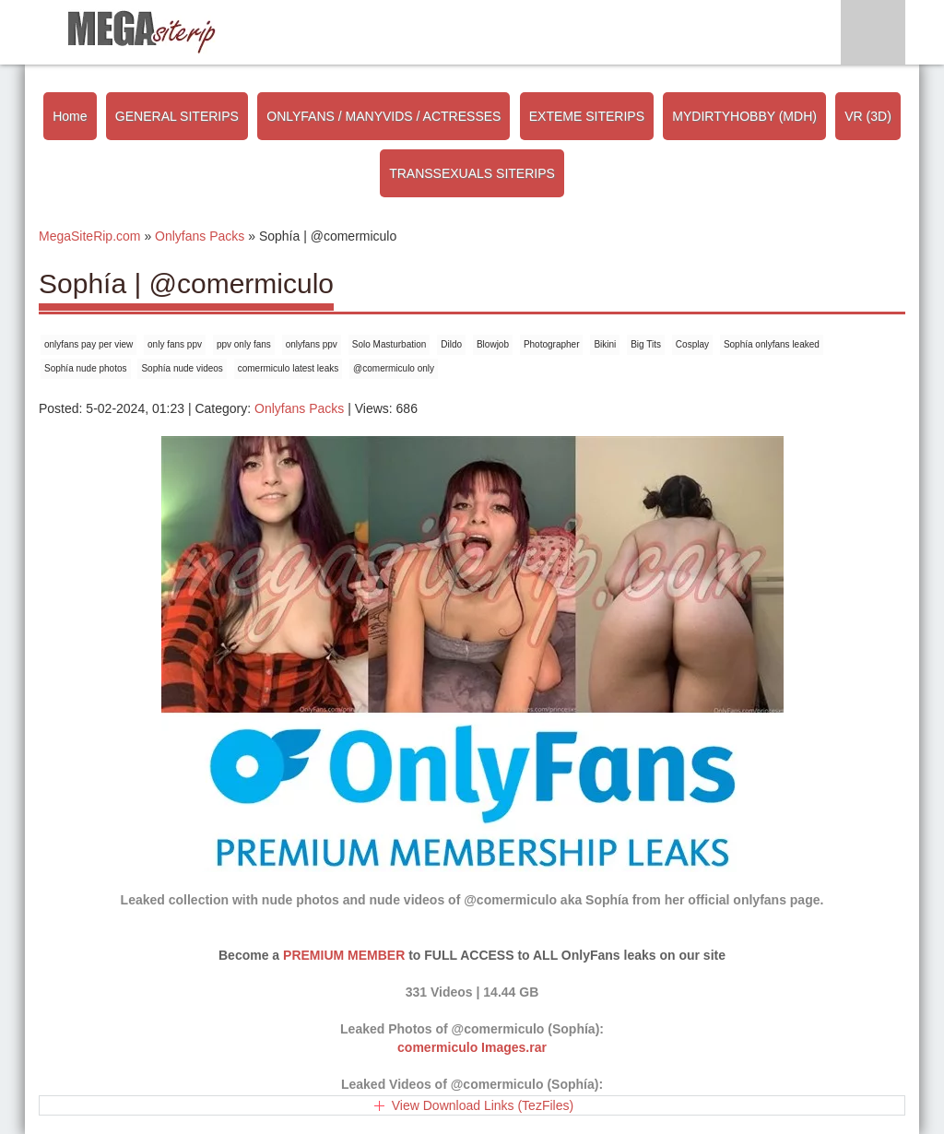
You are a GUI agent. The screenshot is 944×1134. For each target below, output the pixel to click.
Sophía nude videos (181, 368)
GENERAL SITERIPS (177, 116)
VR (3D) (867, 116)
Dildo (451, 344)
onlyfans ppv (311, 344)
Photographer (552, 344)
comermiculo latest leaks (288, 368)
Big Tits (646, 344)
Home (70, 116)
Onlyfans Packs (299, 408)
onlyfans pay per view (88, 344)
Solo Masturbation (389, 344)
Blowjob (493, 344)
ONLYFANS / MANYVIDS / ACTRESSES (383, 116)
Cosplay (692, 344)
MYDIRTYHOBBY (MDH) (744, 116)
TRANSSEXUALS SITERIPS (472, 173)
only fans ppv (175, 344)
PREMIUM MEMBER (344, 955)
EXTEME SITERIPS (586, 116)
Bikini (605, 344)
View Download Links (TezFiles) (482, 1105)
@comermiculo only (393, 368)
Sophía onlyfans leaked (772, 344)
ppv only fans (244, 344)
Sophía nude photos (85, 368)
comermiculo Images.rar (472, 1047)
